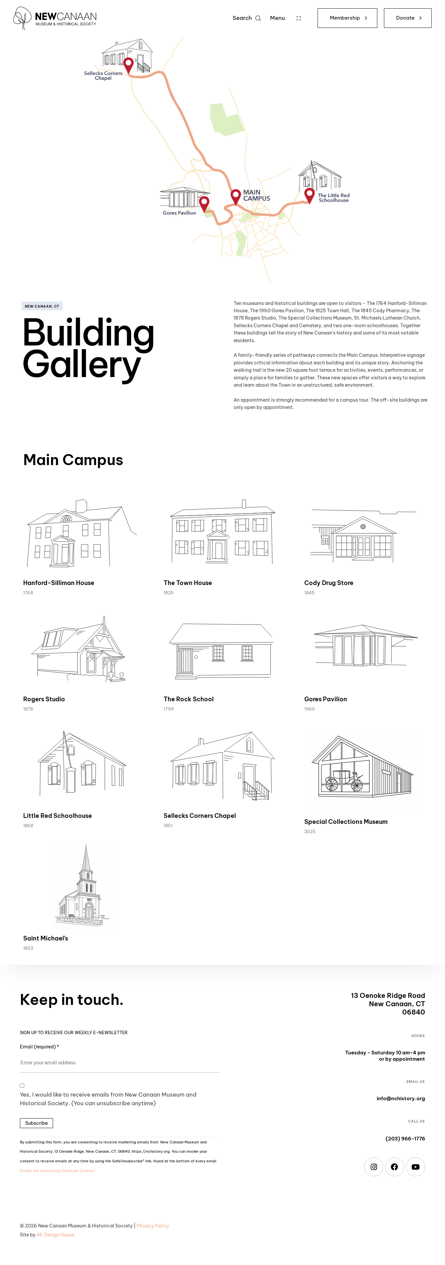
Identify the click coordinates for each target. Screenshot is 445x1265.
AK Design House (55, 1235)
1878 (28, 709)
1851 (168, 825)
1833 (28, 948)
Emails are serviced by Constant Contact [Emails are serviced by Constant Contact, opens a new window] (57, 1170)
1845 (309, 592)
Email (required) (39, 1047)
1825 (169, 592)
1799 (169, 709)
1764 (28, 592)
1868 (28, 825)
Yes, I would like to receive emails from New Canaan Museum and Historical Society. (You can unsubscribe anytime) (108, 1099)
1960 (309, 709)
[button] (247, 18)
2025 (310, 831)
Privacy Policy (153, 1226)
